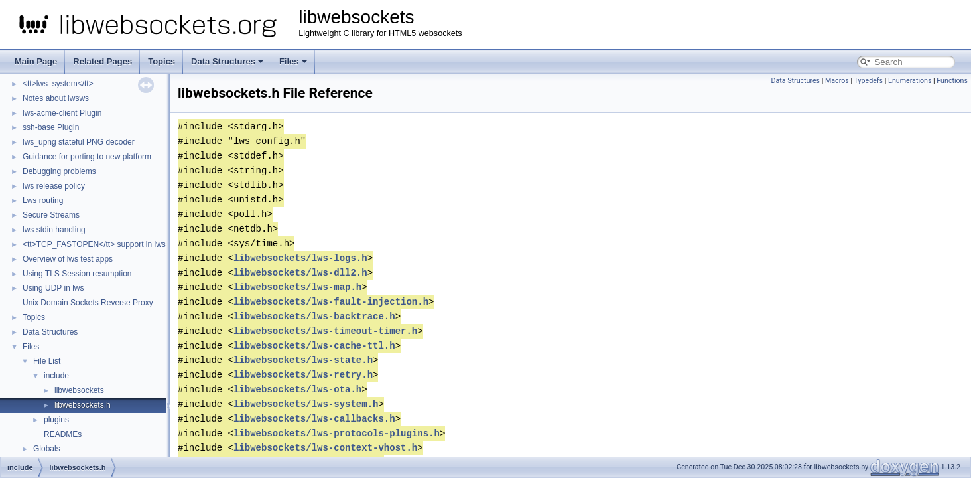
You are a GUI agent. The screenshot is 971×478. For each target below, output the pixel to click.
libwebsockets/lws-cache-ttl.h (314, 345)
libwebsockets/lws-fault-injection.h (330, 301)
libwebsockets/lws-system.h (305, 404)
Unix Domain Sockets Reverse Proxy (88, 302)
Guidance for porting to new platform (87, 156)
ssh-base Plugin (51, 127)
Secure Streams (51, 215)
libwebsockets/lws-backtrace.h (314, 316)
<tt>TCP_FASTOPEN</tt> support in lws (94, 244)
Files (293, 61)
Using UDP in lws (53, 288)
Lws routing (43, 200)
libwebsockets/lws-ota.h (297, 389)
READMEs (63, 434)
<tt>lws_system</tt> (58, 83)
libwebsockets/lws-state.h (303, 360)
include (56, 375)
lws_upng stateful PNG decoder (79, 142)
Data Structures (227, 61)
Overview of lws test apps (68, 259)
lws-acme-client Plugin (62, 113)
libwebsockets (79, 390)
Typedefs (868, 80)
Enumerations (910, 80)
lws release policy (54, 186)
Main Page (36, 61)
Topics (161, 61)
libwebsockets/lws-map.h (297, 287)
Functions (952, 80)
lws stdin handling (54, 229)
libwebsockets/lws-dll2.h (300, 272)
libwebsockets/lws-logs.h (300, 258)
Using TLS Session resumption (77, 273)
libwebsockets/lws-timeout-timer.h (325, 331)
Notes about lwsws (56, 98)
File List (46, 361)
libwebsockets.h (82, 405)
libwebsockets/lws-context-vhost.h (325, 447)
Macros (837, 80)
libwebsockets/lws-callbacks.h (314, 418)
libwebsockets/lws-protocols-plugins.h (336, 433)
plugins (56, 419)
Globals (46, 448)
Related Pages (102, 61)
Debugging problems (59, 171)
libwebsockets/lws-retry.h (303, 374)
